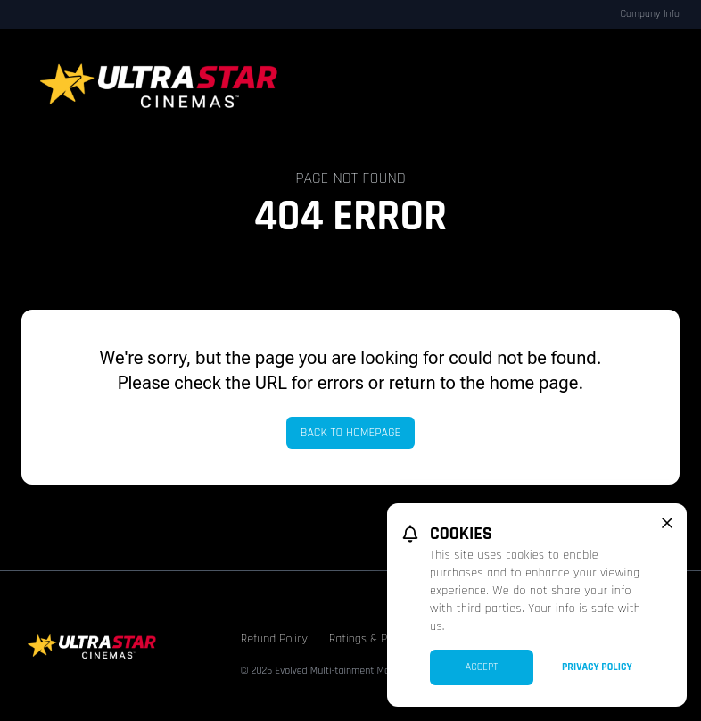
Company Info (650, 14)
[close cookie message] (667, 523)
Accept (482, 667)
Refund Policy (274, 639)
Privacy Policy (597, 667)
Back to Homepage (351, 433)
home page (534, 383)
